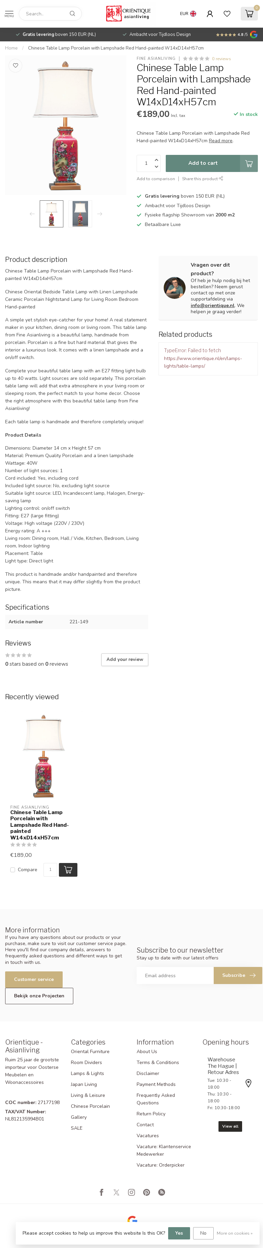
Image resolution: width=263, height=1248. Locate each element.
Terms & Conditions (158, 1062)
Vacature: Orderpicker (161, 1165)
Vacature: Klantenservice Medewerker (164, 1150)
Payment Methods (156, 1084)
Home (11, 48)
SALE (77, 1128)
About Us (147, 1051)
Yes (179, 1233)
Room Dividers (86, 1062)
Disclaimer (148, 1073)
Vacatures (148, 1135)
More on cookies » (235, 1233)
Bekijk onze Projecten (39, 996)
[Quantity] (50, 870)
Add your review (125, 659)
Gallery (79, 1117)
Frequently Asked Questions (156, 1099)
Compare (27, 869)
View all (230, 1126)
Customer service (34, 979)
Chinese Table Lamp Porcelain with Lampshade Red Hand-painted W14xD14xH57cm (116, 48)
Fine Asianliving (156, 59)
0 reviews (221, 59)
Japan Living (84, 1084)
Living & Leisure (88, 1095)
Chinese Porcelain (90, 1106)
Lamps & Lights (87, 1073)
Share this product (202, 179)
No (203, 1233)
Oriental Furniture (90, 1051)
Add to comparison (156, 179)
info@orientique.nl (213, 305)
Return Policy (151, 1114)
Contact (145, 1124)
